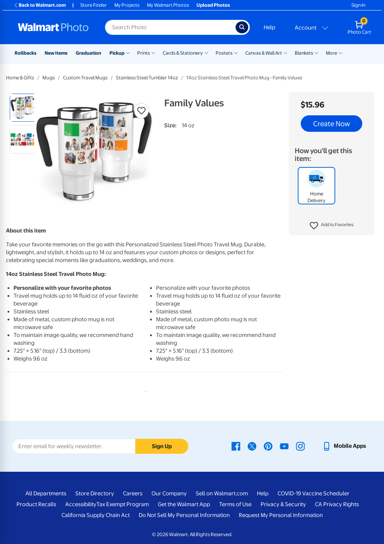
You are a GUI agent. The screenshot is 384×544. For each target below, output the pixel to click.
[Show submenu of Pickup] (128, 52)
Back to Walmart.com (40, 5)
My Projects (127, 5)
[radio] (24, 108)
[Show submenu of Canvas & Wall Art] (285, 52)
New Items (56, 53)
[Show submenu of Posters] (236, 52)
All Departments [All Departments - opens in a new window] (46, 493)
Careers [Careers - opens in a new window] (132, 493)
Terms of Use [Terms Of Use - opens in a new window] (235, 504)
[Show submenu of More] (340, 52)
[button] (331, 225)
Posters (224, 53)
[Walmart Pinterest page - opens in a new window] (268, 446)
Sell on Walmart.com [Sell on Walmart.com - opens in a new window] (222, 493)
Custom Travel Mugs (85, 77)
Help (269, 27)
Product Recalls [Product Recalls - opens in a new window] (36, 504)
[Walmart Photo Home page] (53, 27)
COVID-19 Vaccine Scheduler (314, 493)
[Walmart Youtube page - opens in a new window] (284, 446)
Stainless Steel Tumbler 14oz (147, 77)
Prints (143, 53)
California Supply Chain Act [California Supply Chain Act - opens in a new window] (96, 515)
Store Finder (93, 5)
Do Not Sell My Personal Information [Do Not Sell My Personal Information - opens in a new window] (184, 515)
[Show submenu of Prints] (153, 52)
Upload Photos (213, 5)
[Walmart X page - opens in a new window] (252, 446)
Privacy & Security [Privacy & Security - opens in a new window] (283, 504)
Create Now (331, 123)
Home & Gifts (20, 77)
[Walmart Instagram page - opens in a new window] (300, 446)
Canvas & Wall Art (263, 53)
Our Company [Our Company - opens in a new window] (169, 493)
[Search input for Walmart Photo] (170, 27)
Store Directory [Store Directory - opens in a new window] (94, 493)
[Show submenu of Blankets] (316, 52)
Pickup (117, 53)
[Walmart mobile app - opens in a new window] (344, 446)
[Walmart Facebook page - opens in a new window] (235, 446)
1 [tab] (144, 390)
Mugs (48, 77)
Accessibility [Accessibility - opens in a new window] (80, 504)
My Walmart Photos (168, 5)
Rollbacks (25, 53)
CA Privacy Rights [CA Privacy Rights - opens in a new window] (337, 504)
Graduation (88, 53)
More (331, 53)
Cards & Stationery (183, 53)
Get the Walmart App (184, 504)
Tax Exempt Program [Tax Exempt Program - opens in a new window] (122, 504)
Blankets (304, 53)
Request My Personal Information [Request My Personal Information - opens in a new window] (281, 515)
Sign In (358, 5)
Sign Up (162, 446)
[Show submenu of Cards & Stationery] (206, 52)
